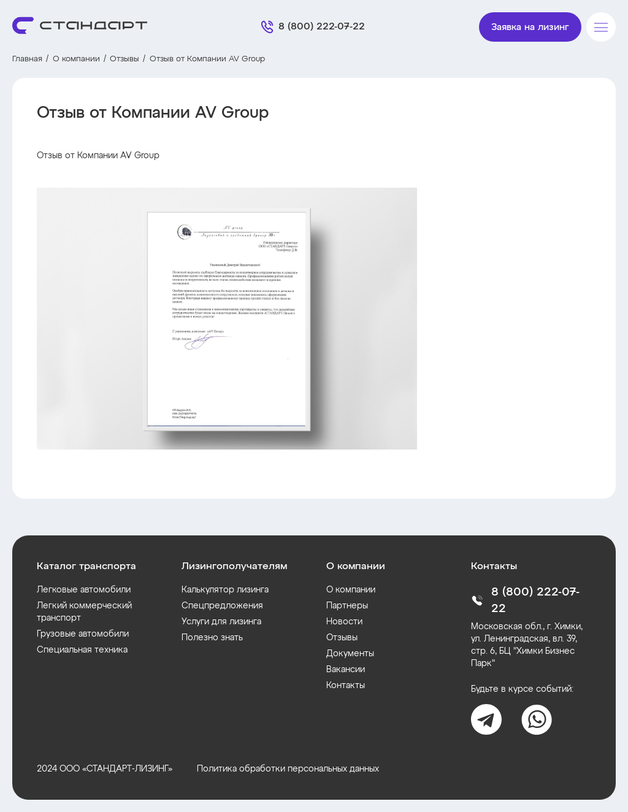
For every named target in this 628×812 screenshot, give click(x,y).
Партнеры (347, 606)
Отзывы (124, 59)
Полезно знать (212, 638)
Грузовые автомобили (83, 634)
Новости (344, 622)
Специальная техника (82, 650)
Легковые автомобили (84, 590)
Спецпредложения (222, 606)
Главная (27, 59)
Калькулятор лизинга (225, 590)
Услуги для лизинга (221, 622)
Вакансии (345, 669)
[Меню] (601, 27)
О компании (76, 59)
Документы (350, 653)
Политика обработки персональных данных (288, 769)
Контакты (345, 685)
